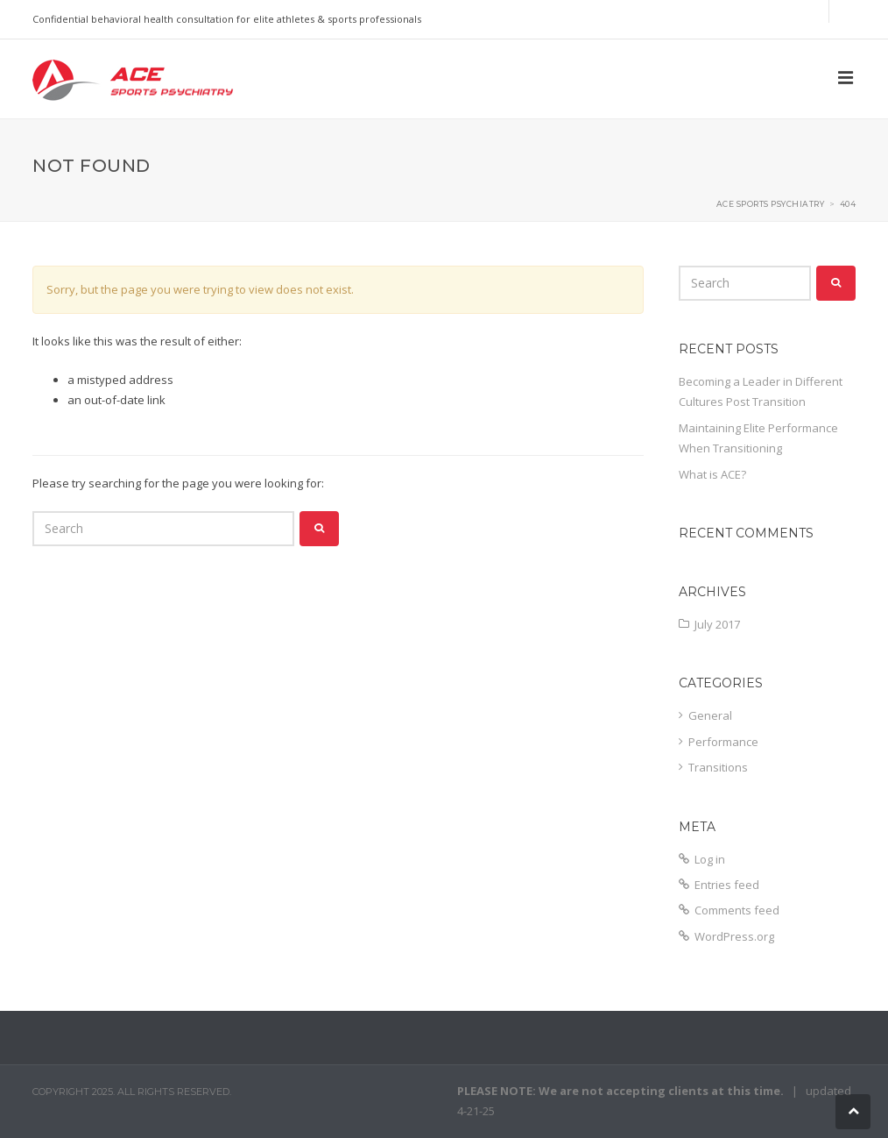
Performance (723, 742)
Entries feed (726, 885)
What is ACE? (712, 474)
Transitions (718, 767)
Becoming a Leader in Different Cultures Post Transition (760, 391)
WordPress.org (734, 936)
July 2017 (717, 624)
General (710, 715)
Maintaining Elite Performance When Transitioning (758, 438)
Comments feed (736, 910)
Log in (709, 859)
